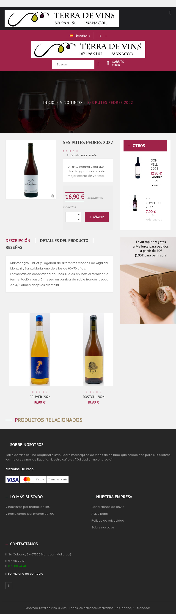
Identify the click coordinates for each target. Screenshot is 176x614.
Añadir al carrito (157, 181)
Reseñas (14, 247)
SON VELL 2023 (154, 164)
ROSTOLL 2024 (93, 397)
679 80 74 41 (17, 566)
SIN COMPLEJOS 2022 (154, 203)
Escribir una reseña (82, 155)
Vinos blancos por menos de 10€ (30, 514)
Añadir (97, 217)
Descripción (18, 240)
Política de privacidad (107, 520)
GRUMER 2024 (40, 397)
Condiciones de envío (107, 507)
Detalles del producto (64, 240)
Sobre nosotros (103, 527)
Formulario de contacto (25, 573)
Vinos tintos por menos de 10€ (28, 507)
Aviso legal (99, 514)
